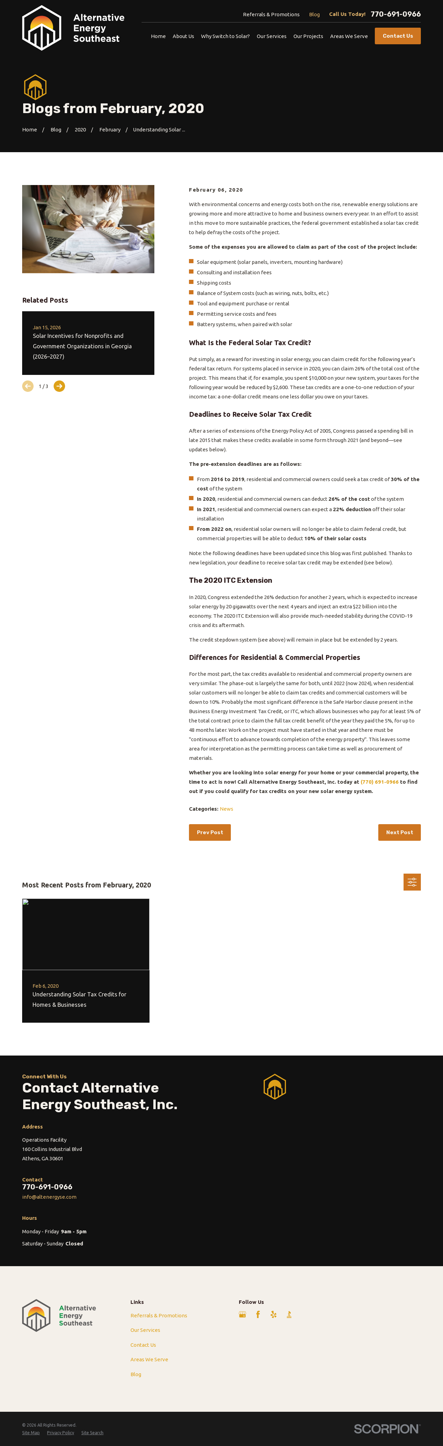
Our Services (145, 1330)
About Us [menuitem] (183, 36)
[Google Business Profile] (242, 1314)
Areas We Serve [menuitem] (349, 36)
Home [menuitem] (158, 36)
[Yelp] (273, 1314)
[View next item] (59, 386)
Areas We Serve (149, 1359)
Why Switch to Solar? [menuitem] (225, 36)
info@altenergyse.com (49, 1197)
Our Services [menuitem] (272, 36)
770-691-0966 (396, 14)
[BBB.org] (289, 1314)
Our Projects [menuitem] (308, 36)
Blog (314, 14)
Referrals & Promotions (271, 14)
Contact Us (143, 1345)
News (226, 809)
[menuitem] (31, 1433)
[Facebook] (258, 1314)
